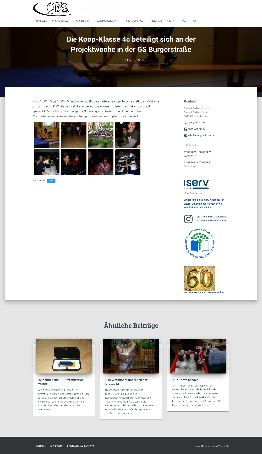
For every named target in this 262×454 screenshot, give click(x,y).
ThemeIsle (223, 446)
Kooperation (84, 21)
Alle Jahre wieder (185, 380)
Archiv (172, 21)
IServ (184, 21)
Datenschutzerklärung (80, 446)
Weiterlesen (45, 409)
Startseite (41, 21)
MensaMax (156, 21)
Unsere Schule (61, 21)
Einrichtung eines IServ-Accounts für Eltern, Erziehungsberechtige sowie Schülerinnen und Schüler (204, 203)
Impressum (56, 446)
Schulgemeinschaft (109, 21)
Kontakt (40, 446)
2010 (51, 181)
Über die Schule (135, 21)
